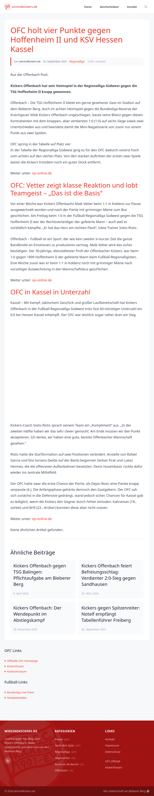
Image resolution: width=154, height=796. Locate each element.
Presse (62, 739)
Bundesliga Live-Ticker (19, 692)
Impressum (112, 745)
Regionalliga (76, 61)
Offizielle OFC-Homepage (21, 661)
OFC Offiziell (112, 761)
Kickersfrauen (14, 666)
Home (88, 7)
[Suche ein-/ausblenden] (146, 7)
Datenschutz (112, 752)
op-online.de (42, 173)
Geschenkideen (109, 7)
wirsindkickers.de (30, 61)
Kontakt (132, 7)
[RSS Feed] (7, 760)
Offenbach (64, 770)
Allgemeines (65, 758)
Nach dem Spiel (68, 745)
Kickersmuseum (15, 671)
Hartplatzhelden (15, 697)
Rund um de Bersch (69, 764)
